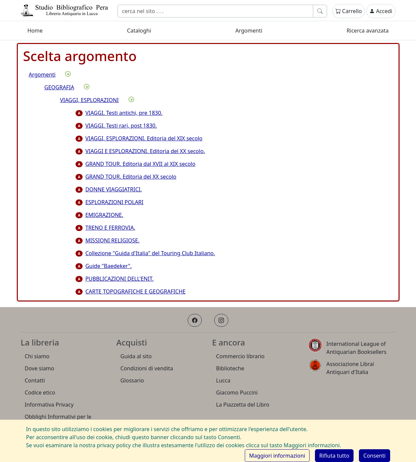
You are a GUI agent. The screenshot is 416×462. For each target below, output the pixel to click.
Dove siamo (39, 368)
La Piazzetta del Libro (243, 404)
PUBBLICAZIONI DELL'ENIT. (114, 278)
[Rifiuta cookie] (334, 455)
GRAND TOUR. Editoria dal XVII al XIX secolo (135, 164)
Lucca (223, 380)
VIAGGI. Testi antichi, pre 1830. (119, 113)
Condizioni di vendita (147, 368)
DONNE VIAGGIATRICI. (109, 189)
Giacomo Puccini (237, 392)
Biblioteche (230, 368)
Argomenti (248, 30)
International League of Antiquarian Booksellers (356, 348)
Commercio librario (240, 356)
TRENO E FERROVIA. (105, 227)
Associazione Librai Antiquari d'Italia (350, 368)
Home (35, 30)
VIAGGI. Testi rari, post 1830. (116, 125)
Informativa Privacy (49, 404)
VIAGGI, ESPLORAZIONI (89, 100)
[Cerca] (215, 11)
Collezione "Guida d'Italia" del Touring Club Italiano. (145, 253)
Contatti (35, 380)
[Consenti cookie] (374, 455)
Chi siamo (37, 356)
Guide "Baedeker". (104, 266)
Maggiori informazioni (277, 455)
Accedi (380, 11)
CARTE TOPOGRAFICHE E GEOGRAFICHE (130, 291)
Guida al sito (136, 356)
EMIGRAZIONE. (99, 215)
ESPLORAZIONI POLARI (109, 202)
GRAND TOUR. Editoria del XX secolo (126, 176)
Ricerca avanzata (367, 30)
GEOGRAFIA (59, 87)
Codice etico (40, 392)
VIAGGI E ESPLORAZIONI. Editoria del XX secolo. (140, 151)
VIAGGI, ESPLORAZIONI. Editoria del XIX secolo (139, 138)
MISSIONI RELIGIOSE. (107, 240)
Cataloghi (139, 30)
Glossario (132, 380)
